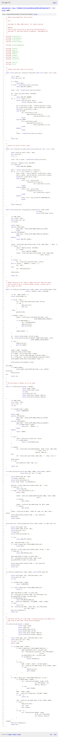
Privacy (14, 734)
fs (53, 8)
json (55, 734)
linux (13, 8)
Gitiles (10, 734)
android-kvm (6, 8)
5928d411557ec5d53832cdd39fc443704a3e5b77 (33, 8)
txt (51, 734)
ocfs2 (3, 10)
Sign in (54, 2)
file (35, 14)
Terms (19, 734)
